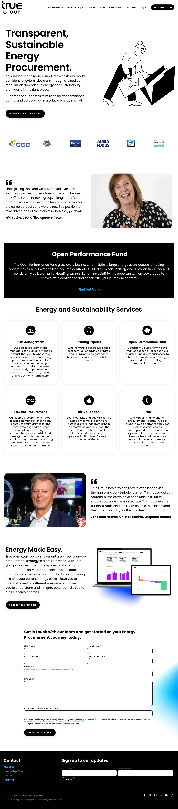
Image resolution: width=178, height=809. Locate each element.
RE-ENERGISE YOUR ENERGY (25, 113)
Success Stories (96, 7)
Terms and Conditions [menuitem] (12, 795)
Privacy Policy (80, 721)
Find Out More (89, 289)
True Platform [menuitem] (38, 795)
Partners (131, 7)
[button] (145, 795)
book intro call (162, 7)
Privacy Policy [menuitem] (27, 795)
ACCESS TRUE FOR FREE (23, 604)
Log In (143, 7)
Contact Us (10, 775)
